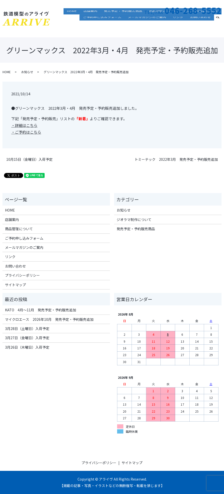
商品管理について (167, 21)
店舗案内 (101, 21)
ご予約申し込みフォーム (113, 28)
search (221, 27)
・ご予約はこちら (26, 132)
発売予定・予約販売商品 (131, 21)
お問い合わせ (201, 28)
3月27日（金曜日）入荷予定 (27, 337)
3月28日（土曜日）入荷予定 (27, 328)
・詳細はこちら (24, 125)
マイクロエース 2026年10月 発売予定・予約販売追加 (49, 319)
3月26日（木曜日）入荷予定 (27, 347)
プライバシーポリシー (22, 275)
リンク (182, 28)
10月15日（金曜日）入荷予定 (29, 159)
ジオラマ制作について (202, 21)
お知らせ (27, 72)
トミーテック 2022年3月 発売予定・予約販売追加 (176, 159)
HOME (86, 21)
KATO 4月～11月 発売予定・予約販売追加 (40, 309)
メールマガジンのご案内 (155, 28)
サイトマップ (15, 284)
